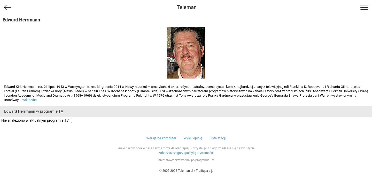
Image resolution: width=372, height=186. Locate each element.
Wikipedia (29, 100)
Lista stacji (218, 138)
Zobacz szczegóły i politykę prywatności (186, 153)
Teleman (187, 7)
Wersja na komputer (161, 138)
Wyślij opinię (192, 138)
